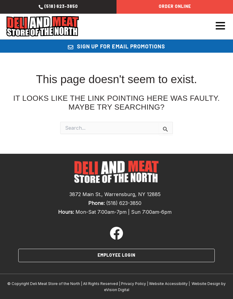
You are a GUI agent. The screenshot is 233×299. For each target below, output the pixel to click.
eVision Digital (116, 289)
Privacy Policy (133, 283)
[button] (207, 26)
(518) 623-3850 (123, 203)
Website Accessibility (168, 283)
